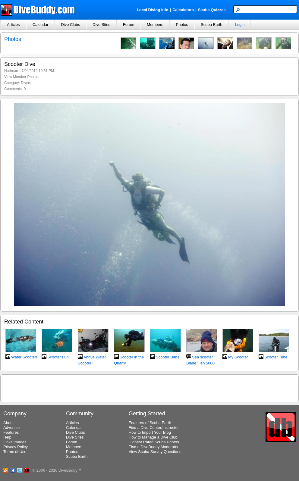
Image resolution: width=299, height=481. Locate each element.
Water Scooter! (24, 357)
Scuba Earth (211, 24)
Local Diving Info (152, 10)
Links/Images (15, 442)
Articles (13, 24)
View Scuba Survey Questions (155, 451)
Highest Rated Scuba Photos (154, 442)
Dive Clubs (70, 24)
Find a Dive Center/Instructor (154, 427)
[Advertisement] (149, 387)
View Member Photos (21, 77)
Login (240, 24)
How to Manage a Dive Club (153, 437)
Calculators (183, 10)
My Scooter (238, 357)
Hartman (11, 71)
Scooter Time (276, 357)
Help (7, 437)
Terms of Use (15, 451)
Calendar (41, 24)
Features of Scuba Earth (150, 422)
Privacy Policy (15, 447)
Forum (128, 24)
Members (155, 24)
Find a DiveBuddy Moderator (153, 447)
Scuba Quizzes (212, 10)
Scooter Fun (58, 357)
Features (11, 432)
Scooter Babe (168, 357)
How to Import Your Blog (150, 432)
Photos (182, 24)
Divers (26, 83)
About (8, 422)
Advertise (11, 427)
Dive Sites (101, 24)
